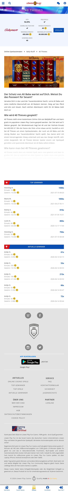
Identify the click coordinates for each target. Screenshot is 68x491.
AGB (18, 410)
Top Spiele (18, 389)
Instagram (28, 347)
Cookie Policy (18, 418)
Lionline (50, 403)
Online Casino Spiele (18, 381)
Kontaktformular (50, 385)
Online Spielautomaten (13, 51)
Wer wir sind (18, 403)
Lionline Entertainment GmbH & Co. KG (34, 331)
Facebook (40, 315)
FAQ (50, 381)
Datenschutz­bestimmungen (18, 414)
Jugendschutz (28, 315)
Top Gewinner (18, 385)
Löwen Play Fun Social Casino (34, 3)
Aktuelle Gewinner (18, 393)
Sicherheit (50, 389)
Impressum (18, 407)
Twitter (40, 347)
